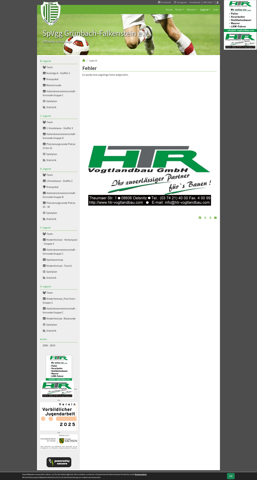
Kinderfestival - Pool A (57, 265)
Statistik (49, 107)
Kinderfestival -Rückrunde (59, 318)
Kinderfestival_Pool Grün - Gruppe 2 (59, 300)
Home (169, 9)
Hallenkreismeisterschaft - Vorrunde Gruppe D (60, 136)
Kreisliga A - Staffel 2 (56, 73)
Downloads (194, 2)
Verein (178, 9)
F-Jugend (45, 227)
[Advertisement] (149, 107)
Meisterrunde (52, 85)
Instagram (180, 2)
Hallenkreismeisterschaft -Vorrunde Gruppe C (60, 251)
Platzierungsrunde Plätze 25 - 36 (59, 204)
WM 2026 (207, 2)
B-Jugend (45, 61)
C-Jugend (45, 115)
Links (216, 9)
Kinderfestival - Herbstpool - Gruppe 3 (60, 241)
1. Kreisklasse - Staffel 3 (58, 128)
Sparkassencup (53, 259)
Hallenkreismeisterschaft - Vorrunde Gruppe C (60, 93)
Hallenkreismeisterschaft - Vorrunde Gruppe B (60, 195)
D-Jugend (45, 168)
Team (48, 67)
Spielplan (50, 101)
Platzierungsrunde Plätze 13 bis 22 (59, 146)
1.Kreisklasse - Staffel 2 (57, 180)
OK (231, 476)
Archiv (43, 339)
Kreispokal (51, 79)
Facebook (164, 2)
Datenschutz (141, 474)
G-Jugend (45, 286)
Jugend (204, 9)
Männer (191, 9)
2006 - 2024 (49, 345)
